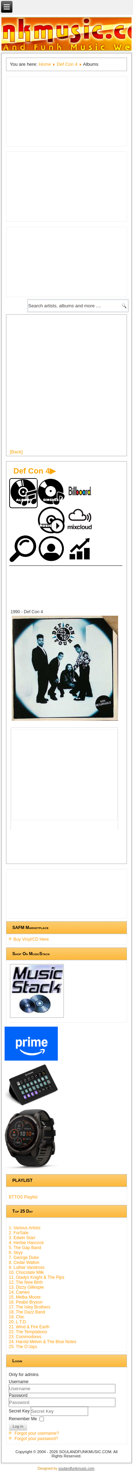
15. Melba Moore (25, 1297)
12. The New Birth (26, 1282)
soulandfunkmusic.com (76, 1468)
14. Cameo (19, 1292)
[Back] (16, 451)
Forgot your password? (36, 1438)
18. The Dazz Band (27, 1312)
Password (18, 1395)
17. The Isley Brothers (29, 1307)
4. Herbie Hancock (26, 1242)
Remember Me (23, 1418)
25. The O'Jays (23, 1346)
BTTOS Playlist (23, 1197)
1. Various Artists (24, 1227)
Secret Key (20, 1410)
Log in (18, 1426)
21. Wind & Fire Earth (29, 1326)
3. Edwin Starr (22, 1237)
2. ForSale (18, 1232)
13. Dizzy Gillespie (26, 1287)
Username (18, 1381)
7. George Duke (24, 1257)
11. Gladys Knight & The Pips (37, 1277)
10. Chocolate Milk (26, 1272)
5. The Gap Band (25, 1247)
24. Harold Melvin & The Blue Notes (43, 1341)
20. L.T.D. (18, 1321)
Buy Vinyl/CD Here (31, 939)
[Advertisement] (66, 384)
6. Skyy (16, 1252)
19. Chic (16, 1317)
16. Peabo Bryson (26, 1302)
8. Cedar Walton (24, 1262)
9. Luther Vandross (27, 1267)
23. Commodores (25, 1336)
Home (45, 64)
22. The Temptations (28, 1331)
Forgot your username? (37, 1433)
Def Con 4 (67, 64)
